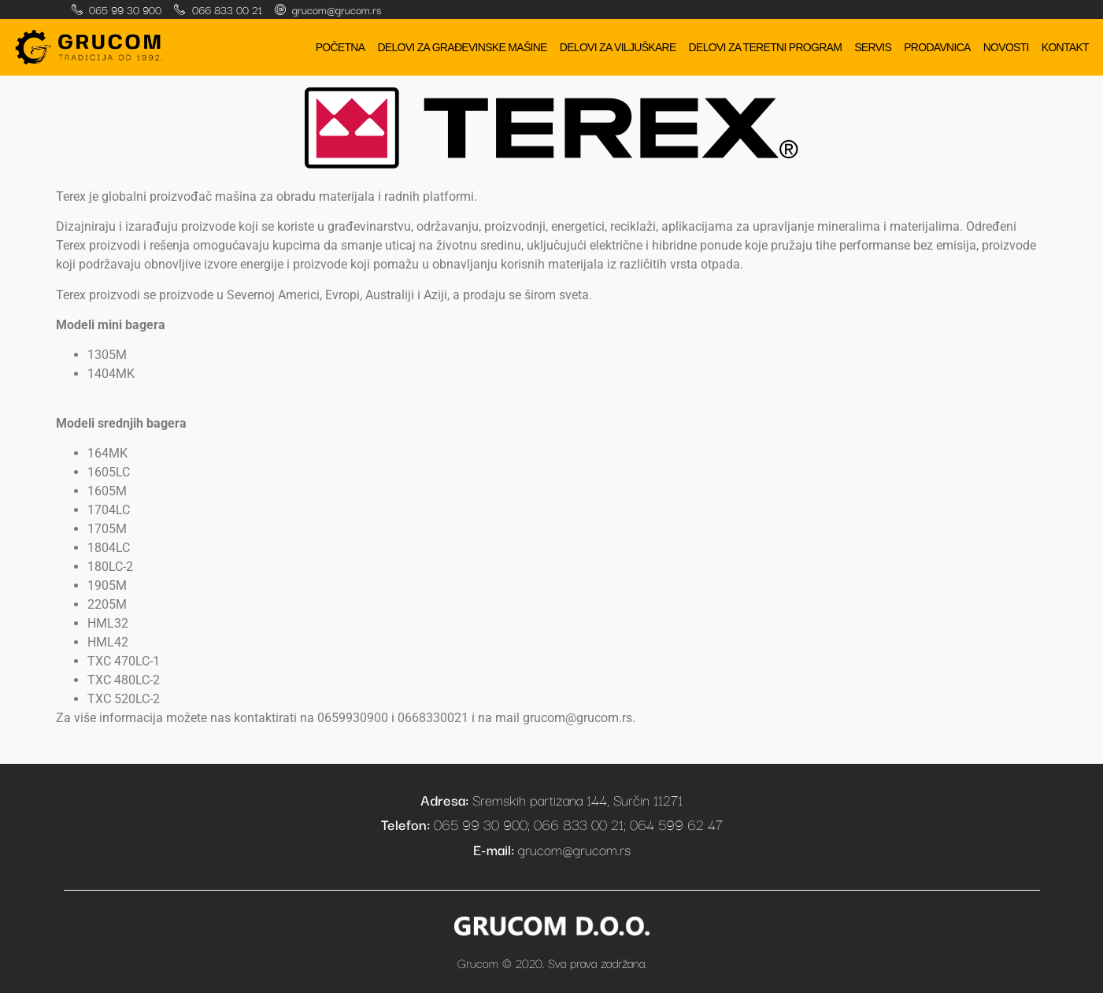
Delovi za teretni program (765, 47)
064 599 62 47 (676, 824)
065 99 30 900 (125, 9)
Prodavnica (937, 47)
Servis (872, 47)
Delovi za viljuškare (618, 47)
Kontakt (1065, 47)
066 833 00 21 (227, 9)
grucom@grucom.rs (336, 9)
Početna (340, 47)
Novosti (1006, 47)
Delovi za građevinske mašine (461, 47)
